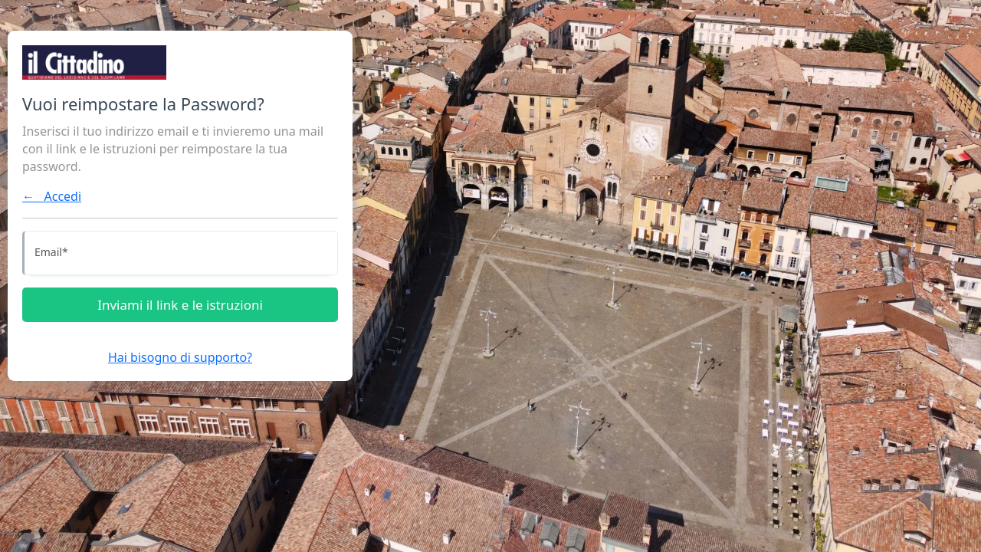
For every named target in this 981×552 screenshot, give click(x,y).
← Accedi (51, 196)
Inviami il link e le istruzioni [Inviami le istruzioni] (180, 305)
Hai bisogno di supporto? (180, 357)
